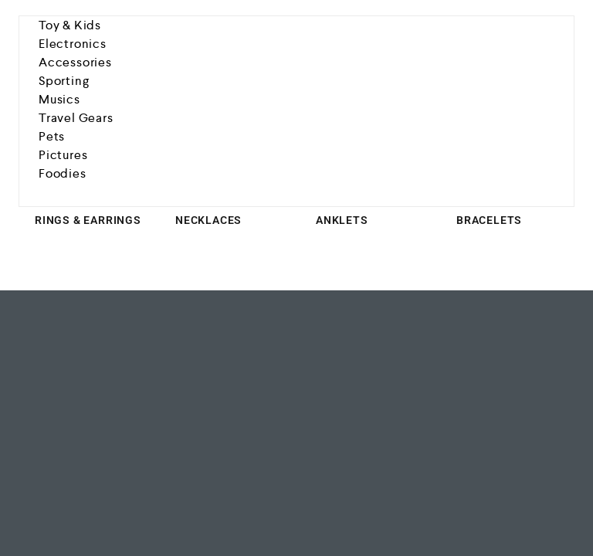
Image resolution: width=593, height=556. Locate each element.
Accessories (75, 62)
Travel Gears (76, 118)
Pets (52, 136)
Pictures (63, 155)
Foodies (62, 173)
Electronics (73, 44)
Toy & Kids (70, 25)
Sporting (64, 81)
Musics (59, 99)
